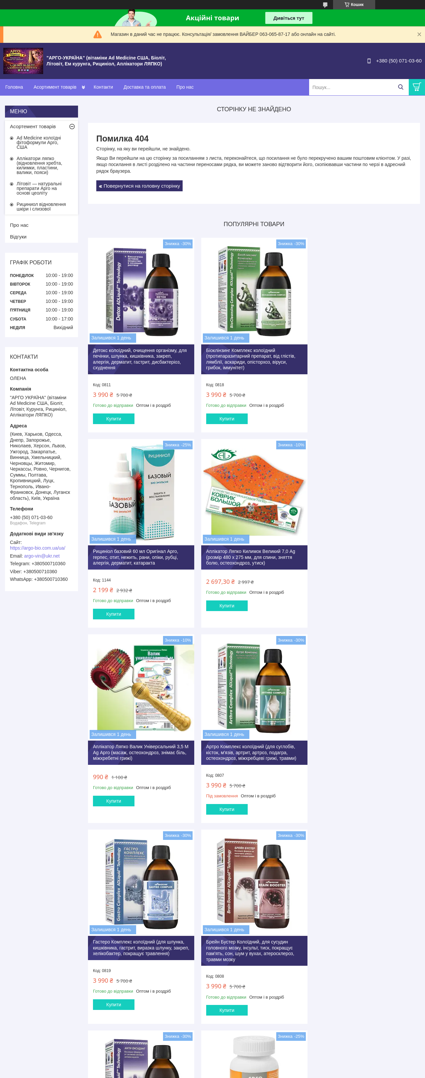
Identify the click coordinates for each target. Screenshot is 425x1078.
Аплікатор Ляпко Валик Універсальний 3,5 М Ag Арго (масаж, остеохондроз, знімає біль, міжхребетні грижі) (250, 554)
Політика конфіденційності (330, 1071)
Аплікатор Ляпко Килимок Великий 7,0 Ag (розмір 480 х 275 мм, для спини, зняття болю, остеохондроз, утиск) (137, 554)
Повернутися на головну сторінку (142, 186)
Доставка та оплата (145, 87)
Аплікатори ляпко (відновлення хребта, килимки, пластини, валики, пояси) (39, 165)
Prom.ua (243, 1065)
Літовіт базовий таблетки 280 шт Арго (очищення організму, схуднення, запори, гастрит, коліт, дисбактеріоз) (137, 948)
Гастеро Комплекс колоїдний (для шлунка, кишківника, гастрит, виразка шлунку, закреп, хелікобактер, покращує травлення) (140, 748)
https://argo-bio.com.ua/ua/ (37, 548)
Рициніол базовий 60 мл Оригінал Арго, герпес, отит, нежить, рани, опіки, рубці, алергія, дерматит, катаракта (359, 354)
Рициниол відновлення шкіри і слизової (41, 207)
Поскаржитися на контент (279, 1071)
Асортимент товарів (55, 87)
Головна (14, 87)
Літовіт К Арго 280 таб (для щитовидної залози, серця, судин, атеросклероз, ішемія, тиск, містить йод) (363, 948)
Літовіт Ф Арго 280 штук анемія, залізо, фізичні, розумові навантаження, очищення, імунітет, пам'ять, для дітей (252, 948)
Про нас (185, 87)
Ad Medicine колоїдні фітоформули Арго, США (39, 142)
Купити (113, 417)
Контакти (103, 87)
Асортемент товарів (33, 126)
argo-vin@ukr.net (42, 556)
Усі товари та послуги (252, 1036)
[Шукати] (400, 87)
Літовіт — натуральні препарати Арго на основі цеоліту (39, 188)
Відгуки (18, 236)
